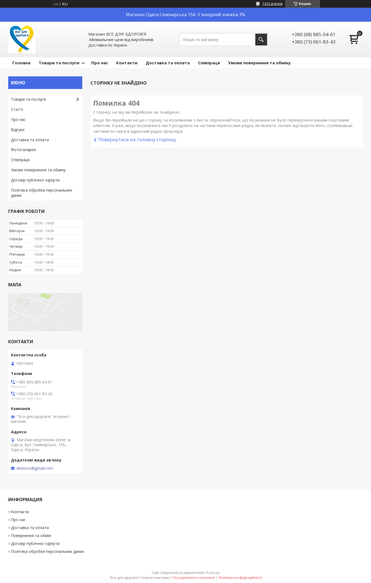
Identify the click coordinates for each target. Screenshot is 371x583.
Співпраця (209, 62)
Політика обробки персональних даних (41, 192)
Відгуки (17, 129)
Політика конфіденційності (240, 577)
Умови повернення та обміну (259, 62)
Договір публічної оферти (35, 180)
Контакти (126, 62)
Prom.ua (212, 572)
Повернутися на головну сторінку (137, 139)
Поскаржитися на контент (194, 577)
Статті (17, 109)
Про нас (99, 62)
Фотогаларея (23, 149)
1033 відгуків (272, 3)
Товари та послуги (59, 62)
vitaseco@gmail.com (34, 468)
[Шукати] (261, 39)
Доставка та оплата (168, 62)
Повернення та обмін (31, 535)
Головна (21, 62)
